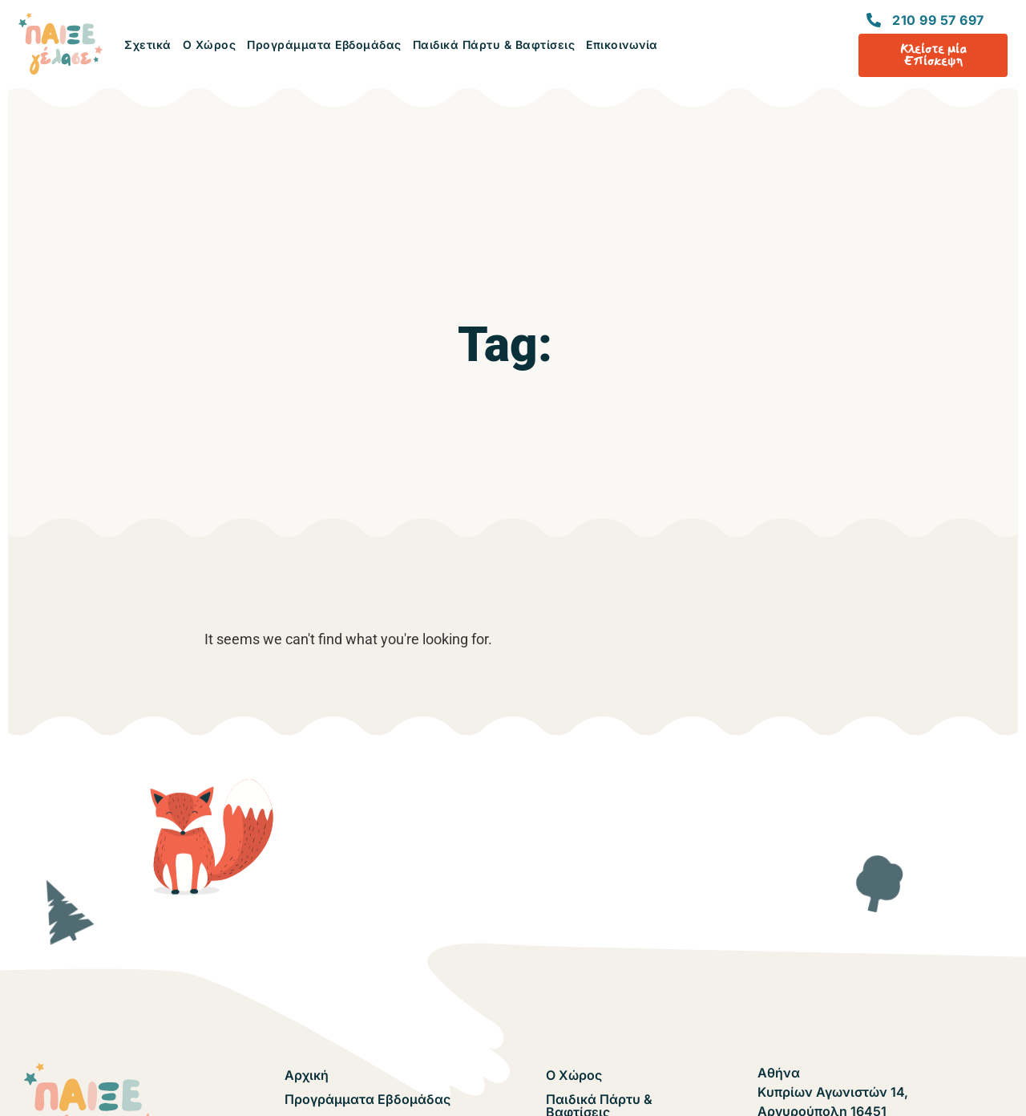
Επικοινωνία (622, 44)
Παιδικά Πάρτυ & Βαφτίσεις (494, 44)
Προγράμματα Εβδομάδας (324, 44)
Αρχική (307, 1075)
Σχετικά (148, 44)
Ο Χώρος (209, 44)
